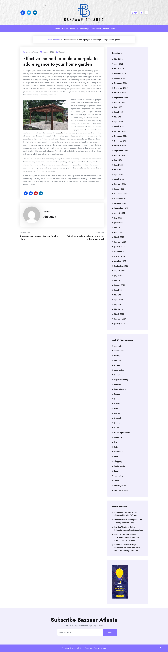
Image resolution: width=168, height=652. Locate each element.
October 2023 (120, 203)
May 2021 (118, 295)
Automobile (119, 350)
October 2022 (120, 261)
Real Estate (96, 28)
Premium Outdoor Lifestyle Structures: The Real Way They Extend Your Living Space (126, 537)
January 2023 (119, 246)
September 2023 (121, 208)
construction (119, 370)
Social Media (119, 466)
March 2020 (119, 314)
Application (118, 346)
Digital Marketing (121, 379)
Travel (116, 480)
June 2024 (118, 165)
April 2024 (118, 174)
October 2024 (120, 145)
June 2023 (118, 222)
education (118, 384)
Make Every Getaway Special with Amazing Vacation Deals (128, 521)
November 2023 (121, 198)
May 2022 (118, 280)
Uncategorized (120, 485)
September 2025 (121, 97)
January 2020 (119, 323)
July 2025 (118, 107)
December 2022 (120, 251)
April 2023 (118, 232)
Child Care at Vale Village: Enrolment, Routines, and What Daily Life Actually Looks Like (127, 547)
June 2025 (118, 112)
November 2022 (121, 256)
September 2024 (121, 150)
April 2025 (118, 121)
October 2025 (120, 93)
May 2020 (118, 309)
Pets (116, 447)
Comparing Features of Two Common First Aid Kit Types (125, 514)
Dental (117, 375)
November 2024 (121, 141)
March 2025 (119, 126)
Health (65, 28)
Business (56, 28)
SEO (116, 456)
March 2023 (119, 237)
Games (117, 413)
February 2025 (120, 131)
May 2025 (118, 117)
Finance (106, 28)
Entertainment (120, 389)
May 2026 (118, 59)
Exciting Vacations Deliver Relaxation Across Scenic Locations (128, 528)
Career (117, 365)
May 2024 (118, 169)
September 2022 (121, 266)
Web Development (121, 490)
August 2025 (119, 102)
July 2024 (118, 160)
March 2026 (119, 68)
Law (113, 28)
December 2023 (120, 194)
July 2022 (118, 275)
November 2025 (121, 88)
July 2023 (118, 218)
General (57, 39)
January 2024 (119, 189)
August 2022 (119, 271)
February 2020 (120, 319)
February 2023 (120, 242)
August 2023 (119, 213)
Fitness (117, 403)
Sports (116, 471)
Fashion (117, 394)
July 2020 (118, 304)
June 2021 (118, 290)
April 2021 (118, 299)
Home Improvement (122, 432)
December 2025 (120, 83)
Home (50, 39)
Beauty (117, 355)
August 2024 (119, 155)
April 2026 (118, 64)
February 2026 (120, 73)
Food (116, 408)
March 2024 (119, 179)
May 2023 (118, 227)
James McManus (49, 214)
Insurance (118, 437)
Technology (84, 28)
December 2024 (120, 136)
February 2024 (120, 184)
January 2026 (119, 78)
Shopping (74, 28)
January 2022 (119, 285)
